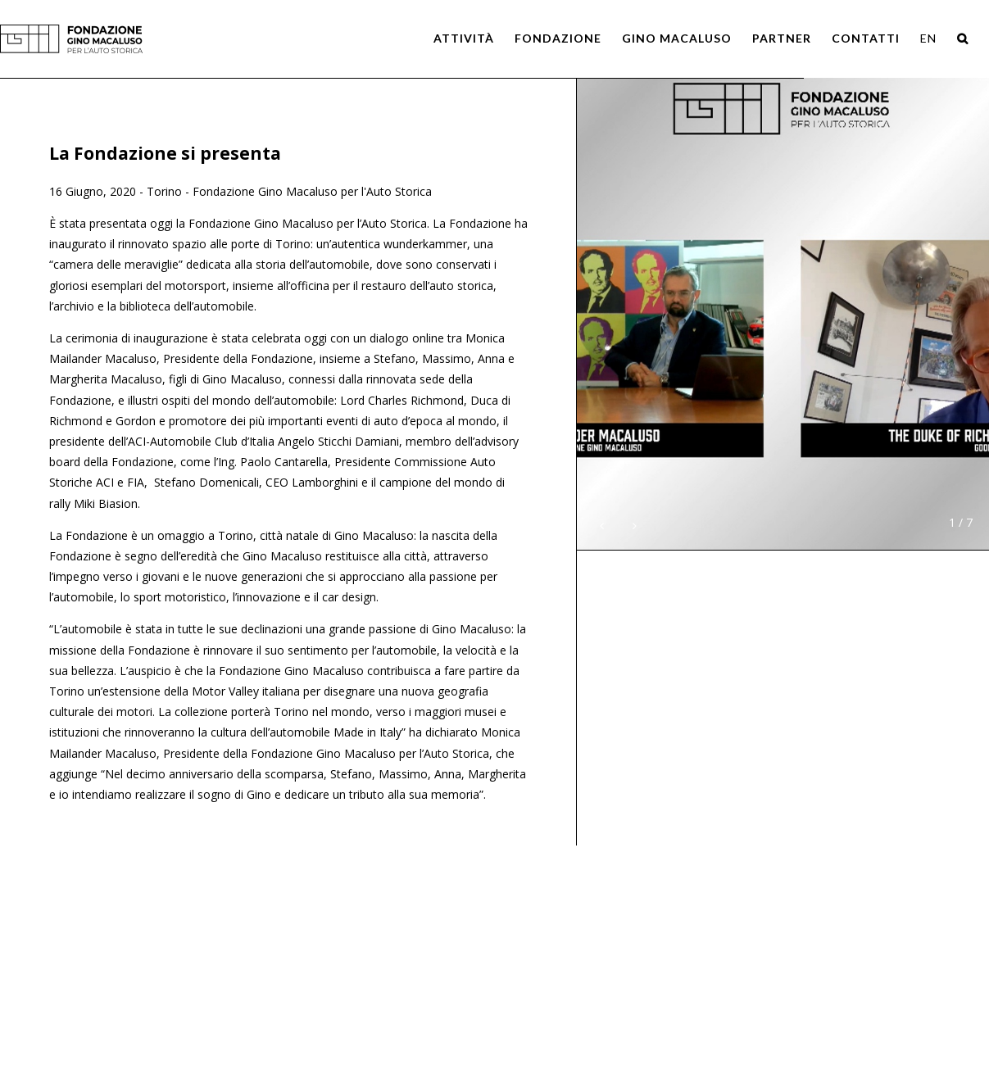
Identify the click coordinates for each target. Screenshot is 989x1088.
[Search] (963, 38)
